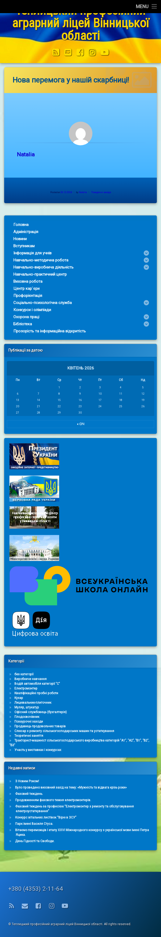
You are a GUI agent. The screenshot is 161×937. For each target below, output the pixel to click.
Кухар (148, 698)
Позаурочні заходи (109, 192)
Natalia (33, 154)
